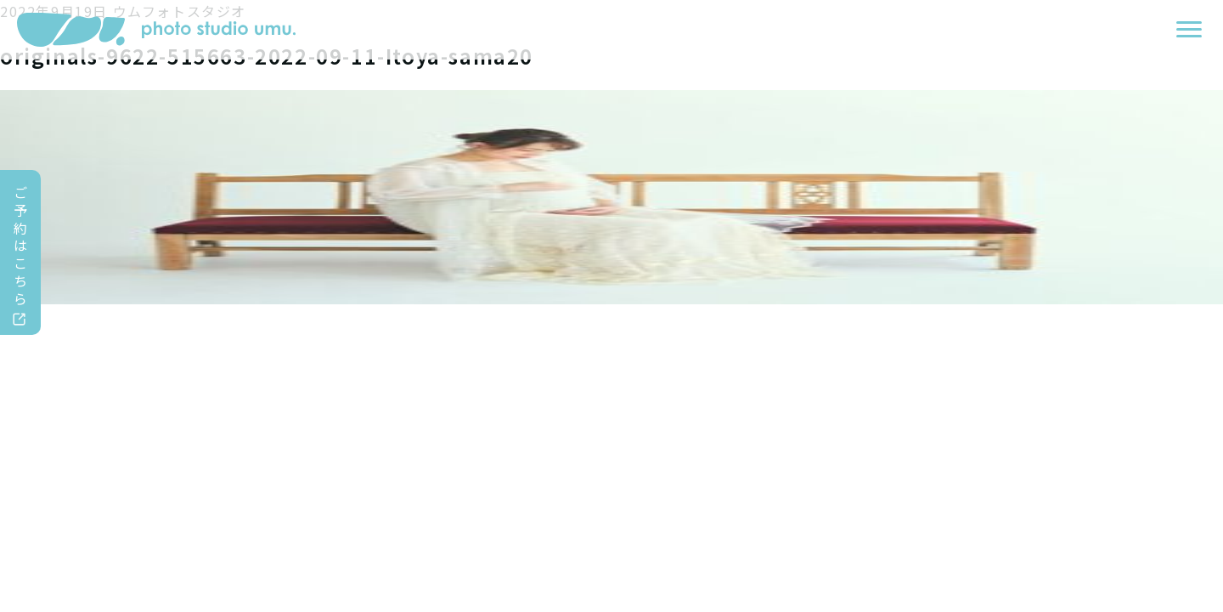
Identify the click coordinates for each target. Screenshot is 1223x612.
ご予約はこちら (21, 245)
